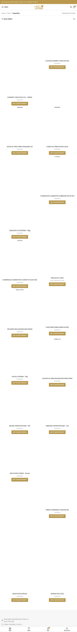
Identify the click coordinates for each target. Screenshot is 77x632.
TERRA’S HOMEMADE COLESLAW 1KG (57, 512)
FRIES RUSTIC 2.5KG (57, 278)
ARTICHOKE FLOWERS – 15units (19, 476)
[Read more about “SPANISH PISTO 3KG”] (57, 602)
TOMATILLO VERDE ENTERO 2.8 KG (57, 147)
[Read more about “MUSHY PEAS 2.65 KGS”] (19, 602)
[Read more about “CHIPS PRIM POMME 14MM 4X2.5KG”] (57, 336)
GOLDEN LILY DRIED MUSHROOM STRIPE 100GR (57, 381)
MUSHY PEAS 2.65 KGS (19, 596)
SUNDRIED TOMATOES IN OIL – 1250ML (20, 97)
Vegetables (20, 100)
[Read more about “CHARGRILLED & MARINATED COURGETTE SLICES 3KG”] (19, 288)
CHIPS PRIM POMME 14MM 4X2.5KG (57, 329)
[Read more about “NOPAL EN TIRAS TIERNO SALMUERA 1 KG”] (19, 153)
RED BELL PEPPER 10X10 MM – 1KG (20, 428)
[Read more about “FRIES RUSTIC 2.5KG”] (57, 284)
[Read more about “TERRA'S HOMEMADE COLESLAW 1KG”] (57, 518)
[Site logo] (38, 7)
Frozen (62, 280)
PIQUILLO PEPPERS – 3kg (20, 379)
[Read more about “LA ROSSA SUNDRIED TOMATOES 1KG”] (57, 67)
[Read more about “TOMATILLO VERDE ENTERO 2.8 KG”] (57, 153)
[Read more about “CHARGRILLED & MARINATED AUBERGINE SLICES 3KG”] (57, 202)
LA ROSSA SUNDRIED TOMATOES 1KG (57, 61)
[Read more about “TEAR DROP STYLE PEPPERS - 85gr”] (19, 237)
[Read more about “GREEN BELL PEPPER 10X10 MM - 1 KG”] (57, 434)
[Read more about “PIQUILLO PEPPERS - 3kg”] (19, 385)
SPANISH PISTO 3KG (57, 596)
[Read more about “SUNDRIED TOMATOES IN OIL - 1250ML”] (19, 103)
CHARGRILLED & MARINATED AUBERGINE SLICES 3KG (57, 196)
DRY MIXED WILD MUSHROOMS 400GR (20, 331)
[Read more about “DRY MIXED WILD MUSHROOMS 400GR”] (19, 337)
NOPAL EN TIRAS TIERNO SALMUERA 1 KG (20, 147)
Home (4, 13)
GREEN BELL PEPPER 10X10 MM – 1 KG (57, 428)
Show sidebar (8, 19)
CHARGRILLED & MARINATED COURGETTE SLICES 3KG (19, 281)
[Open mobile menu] (5, 7)
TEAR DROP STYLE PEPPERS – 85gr (19, 231)
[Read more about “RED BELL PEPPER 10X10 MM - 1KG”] (19, 434)
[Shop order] (73, 18)
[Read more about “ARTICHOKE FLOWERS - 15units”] (19, 482)
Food (9, 13)
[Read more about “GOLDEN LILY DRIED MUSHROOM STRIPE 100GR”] (57, 387)
